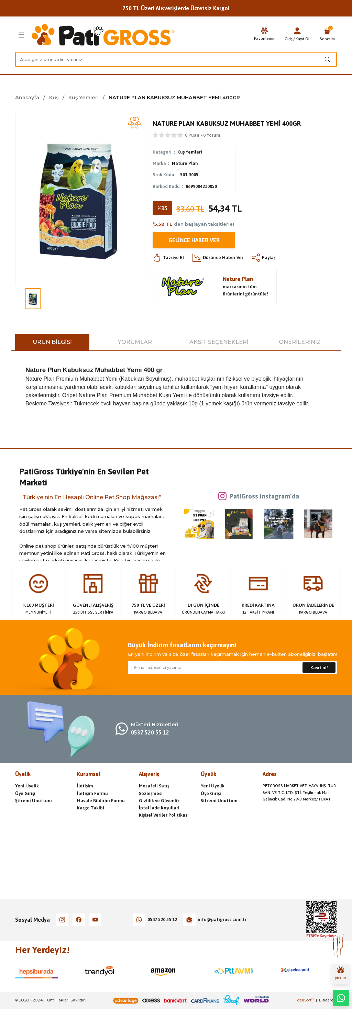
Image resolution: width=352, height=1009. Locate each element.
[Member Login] (297, 30)
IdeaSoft (305, 1000)
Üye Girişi (25, 793)
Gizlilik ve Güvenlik (159, 800)
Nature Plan (185, 163)
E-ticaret (327, 1000)
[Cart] (327, 34)
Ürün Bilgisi (52, 342)
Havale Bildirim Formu (101, 800)
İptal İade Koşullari (159, 807)
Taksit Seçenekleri (217, 342)
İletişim (85, 785)
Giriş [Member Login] (289, 38)
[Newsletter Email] (232, 667)
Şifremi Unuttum (33, 800)
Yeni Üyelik (27, 785)
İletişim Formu (92, 793)
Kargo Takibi (90, 807)
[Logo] (103, 35)
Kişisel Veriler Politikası (164, 815)
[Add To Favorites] (134, 123)
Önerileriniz (300, 342)
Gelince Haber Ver (194, 240)
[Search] (176, 59)
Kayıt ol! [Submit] (319, 667)
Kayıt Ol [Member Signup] (302, 38)
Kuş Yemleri (189, 152)
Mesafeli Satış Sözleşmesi (154, 789)
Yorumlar (135, 342)
